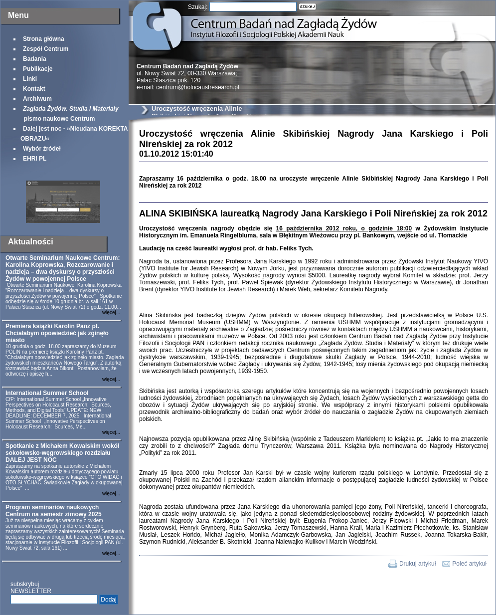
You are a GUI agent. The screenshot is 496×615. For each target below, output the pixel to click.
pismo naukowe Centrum (69, 113)
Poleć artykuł (469, 563)
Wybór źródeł (42, 148)
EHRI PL (34, 158)
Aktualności (30, 241)
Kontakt (34, 88)
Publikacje (37, 68)
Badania (34, 58)
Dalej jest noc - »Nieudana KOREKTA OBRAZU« (74, 133)
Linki (30, 78)
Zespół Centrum (45, 48)
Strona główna (43, 38)
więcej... (111, 312)
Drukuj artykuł (417, 563)
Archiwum (37, 98)
